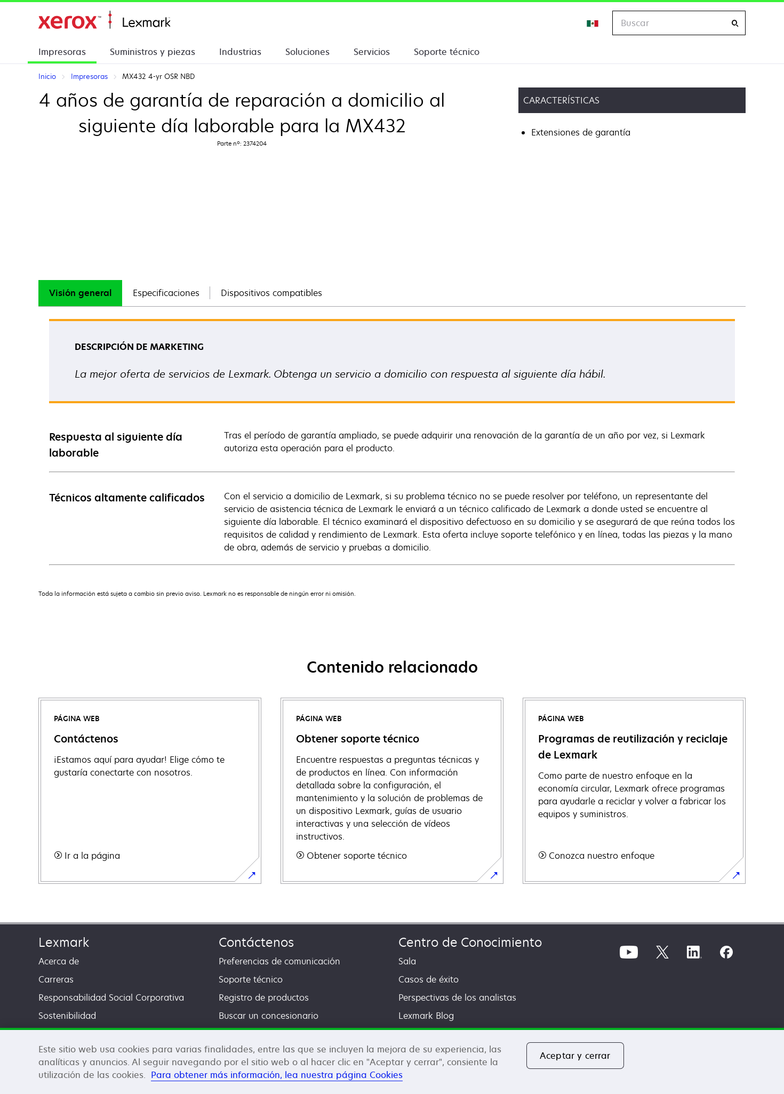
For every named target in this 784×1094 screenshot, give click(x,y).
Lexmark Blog (426, 1015)
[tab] (80, 293)
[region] (392, 1061)
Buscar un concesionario (268, 1015)
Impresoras (62, 52)
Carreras (56, 979)
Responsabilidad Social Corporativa (111, 997)
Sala (407, 961)
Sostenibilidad (67, 1015)
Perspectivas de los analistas (457, 997)
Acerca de (58, 961)
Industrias (240, 52)
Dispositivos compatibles (271, 293)
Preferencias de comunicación (279, 961)
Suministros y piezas (152, 52)
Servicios (372, 52)
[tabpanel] (392, 441)
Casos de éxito (428, 979)
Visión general (80, 293)
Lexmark (63, 942)
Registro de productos (264, 997)
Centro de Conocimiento (470, 942)
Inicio (104, 20)
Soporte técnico (446, 52)
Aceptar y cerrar (575, 1055)
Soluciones (307, 52)
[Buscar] (735, 23)
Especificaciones (166, 293)
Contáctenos (256, 942)
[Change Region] (593, 23)
